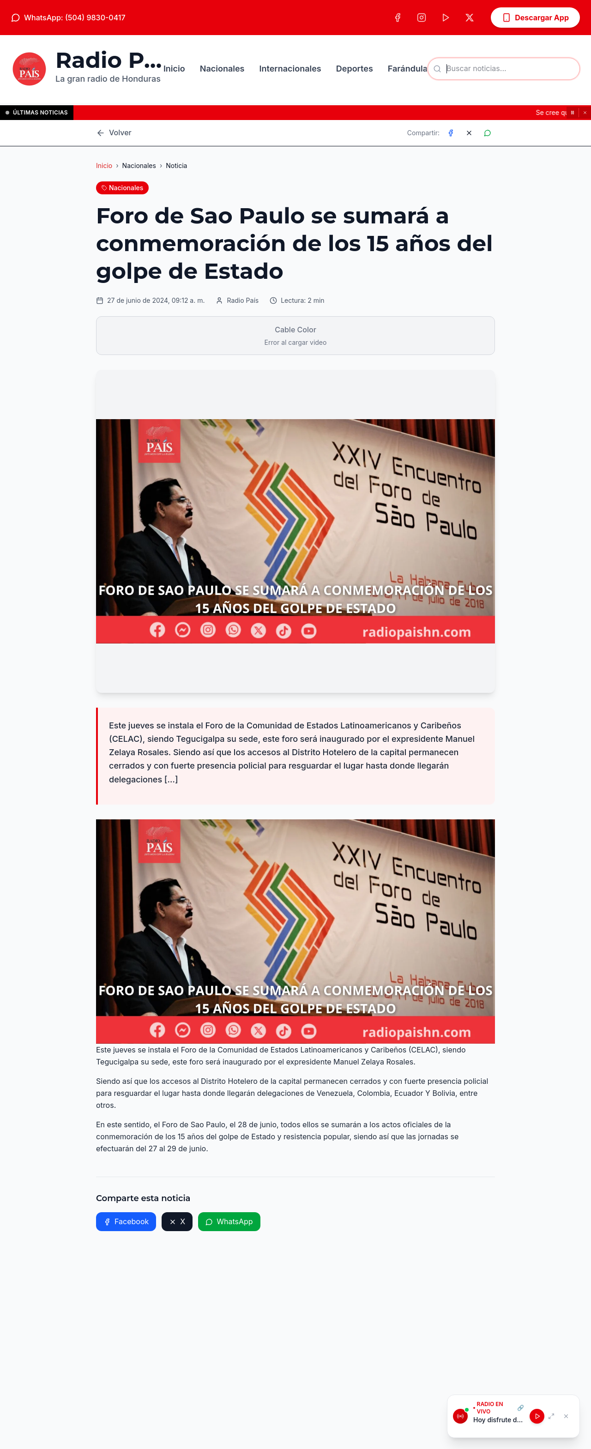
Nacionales (222, 68)
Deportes (354, 68)
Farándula (408, 68)
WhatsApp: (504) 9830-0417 (68, 17)
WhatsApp (229, 1221)
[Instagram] (421, 17)
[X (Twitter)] (469, 17)
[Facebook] (397, 17)
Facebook (126, 1221)
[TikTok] (445, 17)
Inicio (174, 68)
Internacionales (290, 68)
